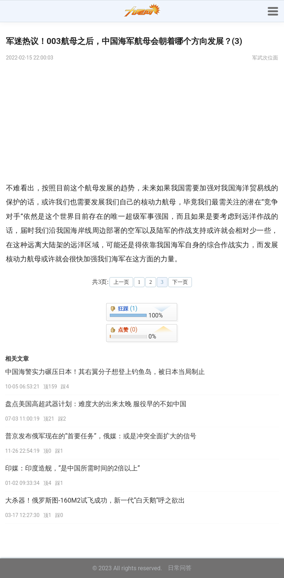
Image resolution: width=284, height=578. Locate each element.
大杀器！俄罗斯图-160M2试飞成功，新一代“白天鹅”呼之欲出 (95, 500)
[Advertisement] (142, 122)
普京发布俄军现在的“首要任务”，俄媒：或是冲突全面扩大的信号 (100, 436)
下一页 (180, 282)
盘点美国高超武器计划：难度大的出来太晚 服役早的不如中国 (95, 404)
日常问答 (180, 567)
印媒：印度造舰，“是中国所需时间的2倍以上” (72, 468)
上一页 (121, 282)
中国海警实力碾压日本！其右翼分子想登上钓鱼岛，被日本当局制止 (105, 371)
